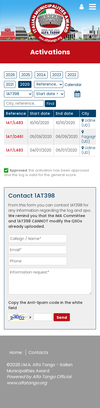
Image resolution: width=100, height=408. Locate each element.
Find (50, 103)
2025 (25, 74)
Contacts (38, 352)
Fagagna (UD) (90, 137)
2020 (25, 84)
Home (15, 352)
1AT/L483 (14, 122)
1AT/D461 (14, 136)
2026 (10, 74)
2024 (41, 74)
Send (62, 317)
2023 (56, 74)
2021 (10, 84)
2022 (71, 74)
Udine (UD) (88, 123)
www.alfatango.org (27, 383)
